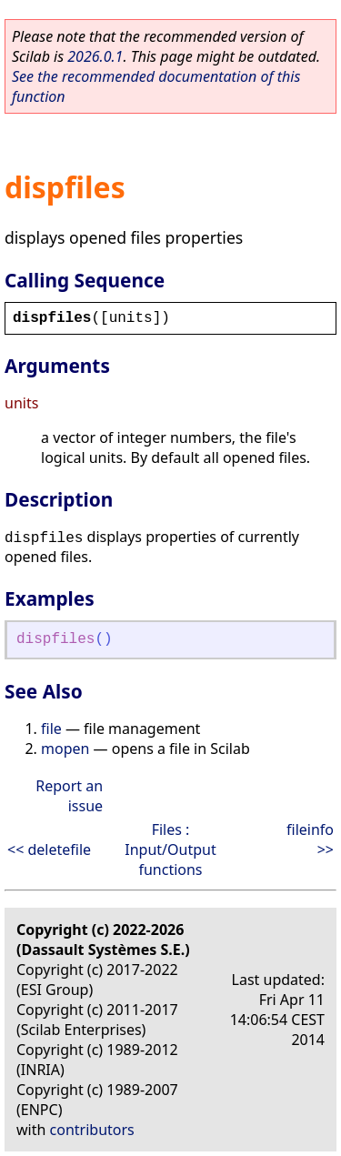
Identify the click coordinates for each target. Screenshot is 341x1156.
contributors (92, 1130)
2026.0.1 (95, 56)
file (51, 729)
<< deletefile (49, 849)
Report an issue (69, 796)
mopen (65, 749)
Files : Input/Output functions (170, 849)
